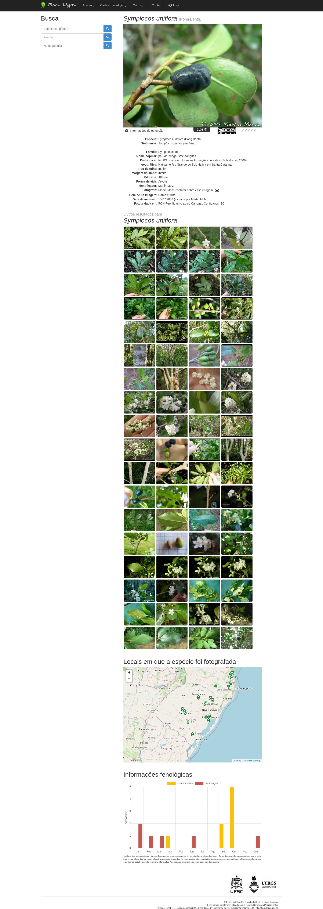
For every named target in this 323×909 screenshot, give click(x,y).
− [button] (129, 662)
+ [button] (129, 655)
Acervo (88, 5)
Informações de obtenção (144, 130)
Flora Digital (58, 5)
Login (174, 5)
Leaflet (236, 743)
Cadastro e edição (113, 5)
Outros (138, 5)
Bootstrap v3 (271, 897)
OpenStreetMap (252, 743)
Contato (156, 5)
